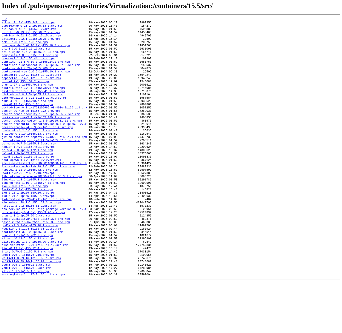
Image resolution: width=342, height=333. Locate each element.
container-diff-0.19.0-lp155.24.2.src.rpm (36, 71)
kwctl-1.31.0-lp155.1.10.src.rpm (28, 204)
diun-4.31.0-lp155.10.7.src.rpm (27, 118)
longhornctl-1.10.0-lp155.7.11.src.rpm (33, 216)
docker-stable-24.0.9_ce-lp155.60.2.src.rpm (37, 149)
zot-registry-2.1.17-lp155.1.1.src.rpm (33, 326)
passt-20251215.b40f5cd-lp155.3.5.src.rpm (36, 263)
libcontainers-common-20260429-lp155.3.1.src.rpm (42, 208)
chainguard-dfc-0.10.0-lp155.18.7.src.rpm (36, 51)
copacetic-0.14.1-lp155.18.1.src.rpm (31, 86)
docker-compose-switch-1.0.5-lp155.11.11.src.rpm (42, 141)
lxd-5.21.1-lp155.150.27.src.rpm (28, 232)
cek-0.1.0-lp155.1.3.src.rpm (25, 47)
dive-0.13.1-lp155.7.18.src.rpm (27, 122)
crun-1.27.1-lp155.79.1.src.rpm (27, 98)
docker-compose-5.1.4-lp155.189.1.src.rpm (36, 137)
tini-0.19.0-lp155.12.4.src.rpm (27, 295)
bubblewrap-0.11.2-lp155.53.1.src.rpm (32, 27)
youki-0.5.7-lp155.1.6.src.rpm (26, 314)
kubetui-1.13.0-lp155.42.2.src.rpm (30, 200)
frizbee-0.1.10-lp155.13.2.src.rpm (30, 157)
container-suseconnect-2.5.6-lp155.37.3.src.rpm (41, 75)
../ (4, 20)
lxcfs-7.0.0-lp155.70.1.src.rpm (27, 224)
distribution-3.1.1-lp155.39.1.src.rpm (33, 102)
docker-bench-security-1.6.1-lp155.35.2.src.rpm (41, 134)
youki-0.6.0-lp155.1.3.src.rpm (26, 318)
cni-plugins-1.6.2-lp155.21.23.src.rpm (33, 59)
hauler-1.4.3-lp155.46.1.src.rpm (28, 173)
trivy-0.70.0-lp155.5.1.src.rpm (27, 298)
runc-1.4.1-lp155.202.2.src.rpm (27, 279)
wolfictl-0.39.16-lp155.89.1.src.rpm (31, 306)
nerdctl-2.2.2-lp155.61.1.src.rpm (29, 243)
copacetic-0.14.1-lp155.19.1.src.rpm (31, 90)
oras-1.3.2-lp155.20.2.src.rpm (26, 255)
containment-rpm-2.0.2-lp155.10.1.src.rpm (36, 82)
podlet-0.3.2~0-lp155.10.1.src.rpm (30, 267)
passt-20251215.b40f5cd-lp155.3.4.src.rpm (36, 259)
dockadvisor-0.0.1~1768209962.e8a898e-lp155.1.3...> (44, 126)
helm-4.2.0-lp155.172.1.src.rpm (27, 177)
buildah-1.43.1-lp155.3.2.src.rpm (29, 31)
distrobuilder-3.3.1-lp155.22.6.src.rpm (34, 114)
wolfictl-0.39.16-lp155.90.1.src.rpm (31, 310)
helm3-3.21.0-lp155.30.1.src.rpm (28, 185)
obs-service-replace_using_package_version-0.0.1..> (44, 247)
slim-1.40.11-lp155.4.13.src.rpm (28, 283)
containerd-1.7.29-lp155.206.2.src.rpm (33, 79)
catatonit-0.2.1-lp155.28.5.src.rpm (31, 43)
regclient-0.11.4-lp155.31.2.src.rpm (31, 271)
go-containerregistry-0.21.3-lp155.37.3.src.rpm (41, 165)
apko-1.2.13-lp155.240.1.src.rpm (28, 24)
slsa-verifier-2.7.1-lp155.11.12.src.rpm (35, 291)
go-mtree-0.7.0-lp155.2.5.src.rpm (29, 169)
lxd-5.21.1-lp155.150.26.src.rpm (28, 228)
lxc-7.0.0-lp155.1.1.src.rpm (25, 220)
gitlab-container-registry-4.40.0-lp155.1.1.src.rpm (44, 161)
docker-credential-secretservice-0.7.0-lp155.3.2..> (44, 145)
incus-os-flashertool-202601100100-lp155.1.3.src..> (44, 192)
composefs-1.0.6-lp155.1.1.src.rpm (30, 63)
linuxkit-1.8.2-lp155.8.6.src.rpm (29, 212)
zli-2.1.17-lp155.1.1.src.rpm (25, 322)
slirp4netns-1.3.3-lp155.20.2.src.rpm (32, 287)
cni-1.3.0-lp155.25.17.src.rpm (26, 55)
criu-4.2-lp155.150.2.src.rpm (25, 94)
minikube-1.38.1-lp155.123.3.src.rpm (31, 240)
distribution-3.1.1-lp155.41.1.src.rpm (33, 106)
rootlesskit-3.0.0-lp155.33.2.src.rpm (32, 275)
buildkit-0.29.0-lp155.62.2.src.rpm (31, 35)
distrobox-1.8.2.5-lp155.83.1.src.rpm (32, 110)
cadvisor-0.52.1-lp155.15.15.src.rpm (31, 39)
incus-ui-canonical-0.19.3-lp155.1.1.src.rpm (38, 196)
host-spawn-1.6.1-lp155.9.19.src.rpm (31, 189)
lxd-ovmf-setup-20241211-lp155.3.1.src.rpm (37, 236)
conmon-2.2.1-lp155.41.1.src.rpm (28, 67)
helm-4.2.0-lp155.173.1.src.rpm (27, 181)
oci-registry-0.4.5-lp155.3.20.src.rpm (33, 251)
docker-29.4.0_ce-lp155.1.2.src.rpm (31, 130)
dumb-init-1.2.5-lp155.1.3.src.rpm (30, 153)
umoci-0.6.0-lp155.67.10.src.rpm (28, 302)
